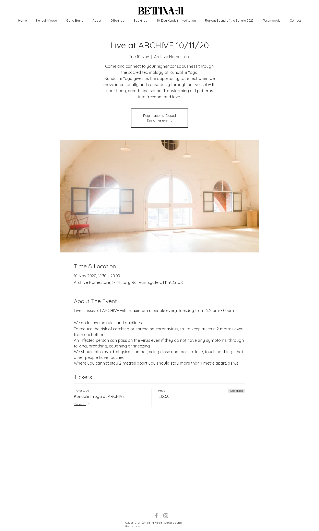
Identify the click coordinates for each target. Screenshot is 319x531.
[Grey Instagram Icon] (166, 515)
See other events (159, 120)
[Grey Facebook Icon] (156, 515)
